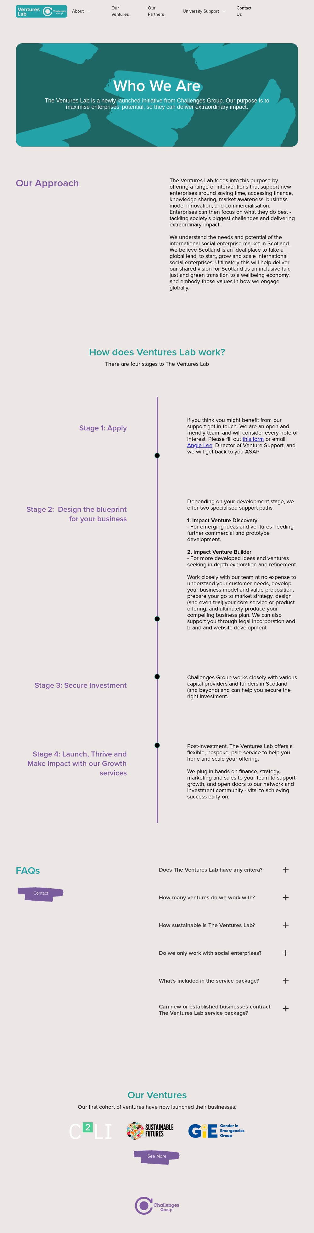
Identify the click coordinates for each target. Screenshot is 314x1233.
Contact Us (244, 11)
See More (157, 1156)
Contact (40, 893)
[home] (41, 11)
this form (253, 439)
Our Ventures (120, 11)
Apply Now (278, 11)
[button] (81, 11)
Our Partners (156, 11)
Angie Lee (199, 445)
